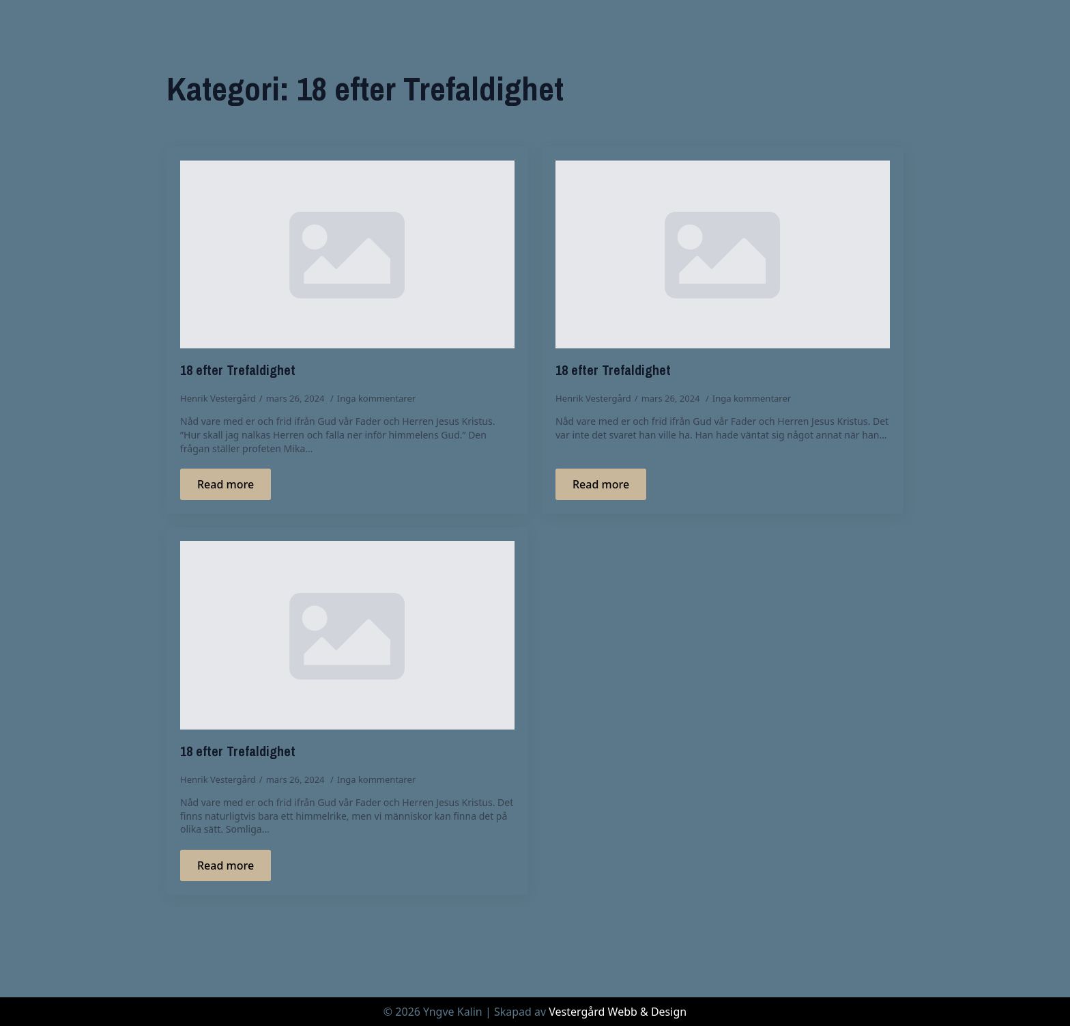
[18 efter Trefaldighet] (347, 255)
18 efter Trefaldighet (237, 370)
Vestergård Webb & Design (617, 1011)
